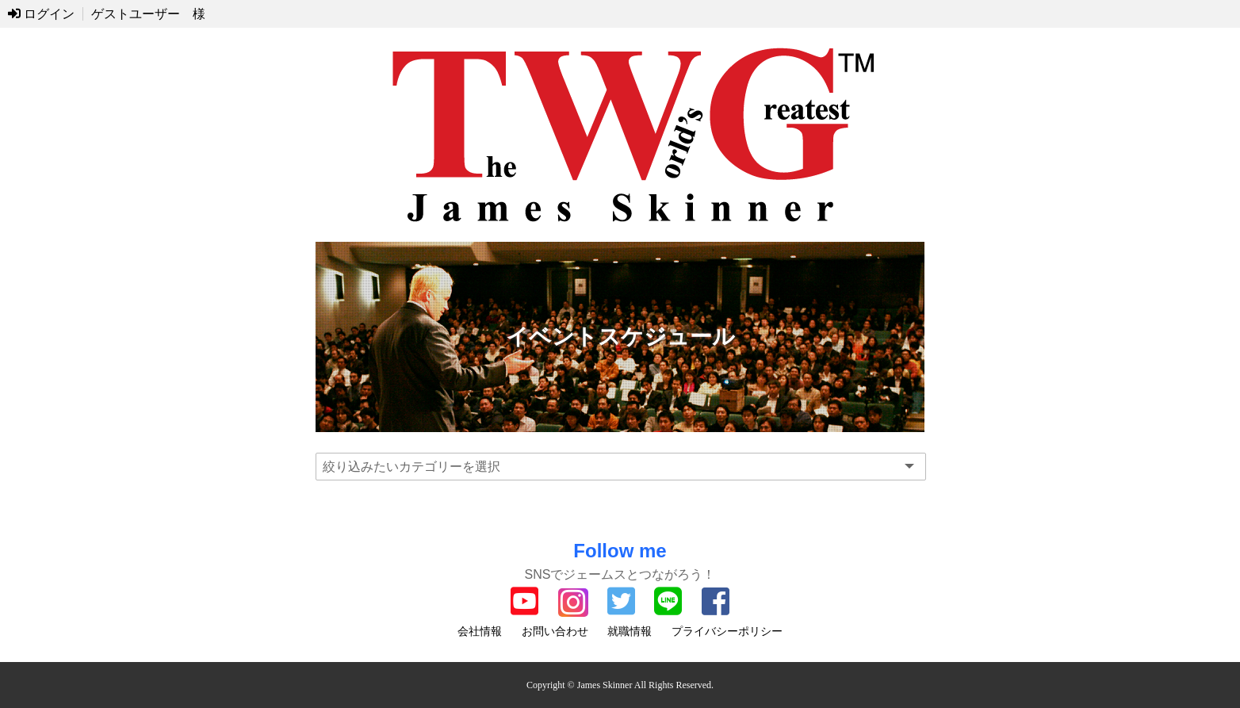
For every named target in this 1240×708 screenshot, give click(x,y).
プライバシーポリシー (727, 631)
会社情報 (479, 631)
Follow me (619, 550)
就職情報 (629, 631)
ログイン (41, 14)
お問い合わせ (555, 631)
